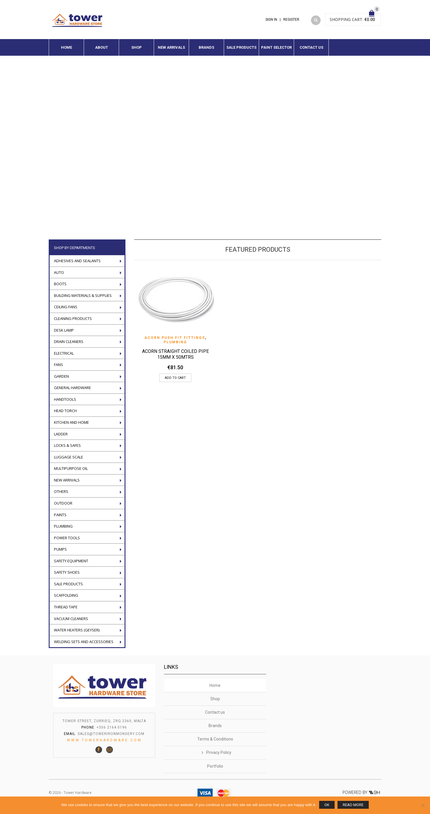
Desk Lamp (64, 333)
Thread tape (66, 610)
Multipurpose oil (71, 472)
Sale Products (241, 51)
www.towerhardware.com (104, 744)
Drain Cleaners (68, 345)
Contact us (311, 51)
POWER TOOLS (67, 541)
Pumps (60, 552)
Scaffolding (66, 599)
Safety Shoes (67, 575)
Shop (136, 51)
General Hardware (72, 391)
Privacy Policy (218, 756)
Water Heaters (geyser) (76, 633)
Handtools (65, 402)
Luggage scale (68, 460)
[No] (423, 805)
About (101, 51)
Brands (206, 51)
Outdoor (63, 506)
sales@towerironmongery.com (111, 737)
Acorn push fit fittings (174, 341)
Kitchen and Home (71, 425)
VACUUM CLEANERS (71, 622)
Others (61, 495)
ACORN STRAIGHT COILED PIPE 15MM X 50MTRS (175, 357)
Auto (59, 276)
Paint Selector (276, 51)
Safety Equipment (71, 564)
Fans (58, 368)
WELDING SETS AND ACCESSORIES (83, 645)
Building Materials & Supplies (83, 299)
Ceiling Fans (65, 310)
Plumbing (175, 346)
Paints (60, 518)
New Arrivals (171, 51)
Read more (353, 805)
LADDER (61, 437)
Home (66, 51)
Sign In (271, 21)
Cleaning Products (73, 322)
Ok (326, 805)
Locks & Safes (67, 448)
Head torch (65, 414)
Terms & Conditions (215, 742)
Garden (61, 379)
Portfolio (215, 769)
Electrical (64, 356)
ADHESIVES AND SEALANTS (77, 264)
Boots (60, 287)
